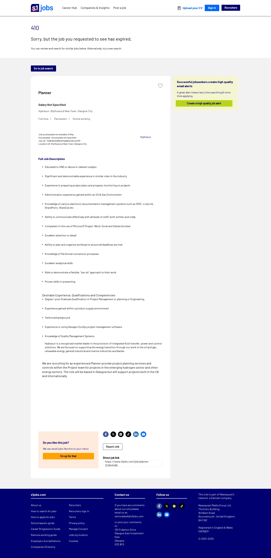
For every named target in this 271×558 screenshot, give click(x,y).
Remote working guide (44, 534)
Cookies (73, 541)
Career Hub (69, 7)
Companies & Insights (95, 7)
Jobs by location (78, 534)
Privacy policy (76, 523)
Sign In (212, 7)
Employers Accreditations (46, 541)
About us (36, 505)
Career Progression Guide (45, 528)
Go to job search (43, 68)
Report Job (112, 446)
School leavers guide (42, 523)
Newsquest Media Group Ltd (214, 505)
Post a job (119, 7)
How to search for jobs (43, 511)
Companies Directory (43, 546)
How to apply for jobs (43, 517)
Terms (72, 517)
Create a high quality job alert (204, 103)
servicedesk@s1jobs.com (129, 516)
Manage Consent (78, 528)
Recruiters (231, 7)
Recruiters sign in (79, 511)
